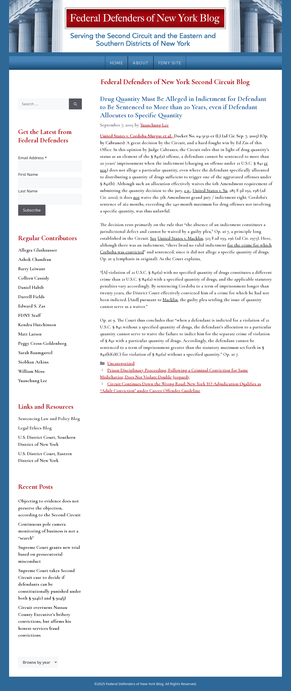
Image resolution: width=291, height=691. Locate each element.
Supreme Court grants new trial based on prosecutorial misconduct (49, 554)
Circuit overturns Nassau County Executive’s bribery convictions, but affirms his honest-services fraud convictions (44, 621)
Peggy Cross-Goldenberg (42, 343)
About (140, 63)
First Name (28, 174)
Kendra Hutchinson (37, 325)
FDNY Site (169, 63)
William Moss (31, 371)
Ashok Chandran (34, 259)
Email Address (32, 157)
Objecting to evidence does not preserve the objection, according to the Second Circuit (49, 508)
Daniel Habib (31, 287)
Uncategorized (121, 363)
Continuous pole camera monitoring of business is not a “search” (48, 531)
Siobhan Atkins (33, 362)
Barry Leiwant (31, 269)
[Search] (75, 103)
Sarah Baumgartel (35, 353)
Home (116, 63)
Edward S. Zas (31, 306)
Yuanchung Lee (32, 380)
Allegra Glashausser (37, 250)
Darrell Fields (31, 297)
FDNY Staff (29, 315)
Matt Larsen (30, 334)
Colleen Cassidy (33, 278)
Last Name (28, 191)
